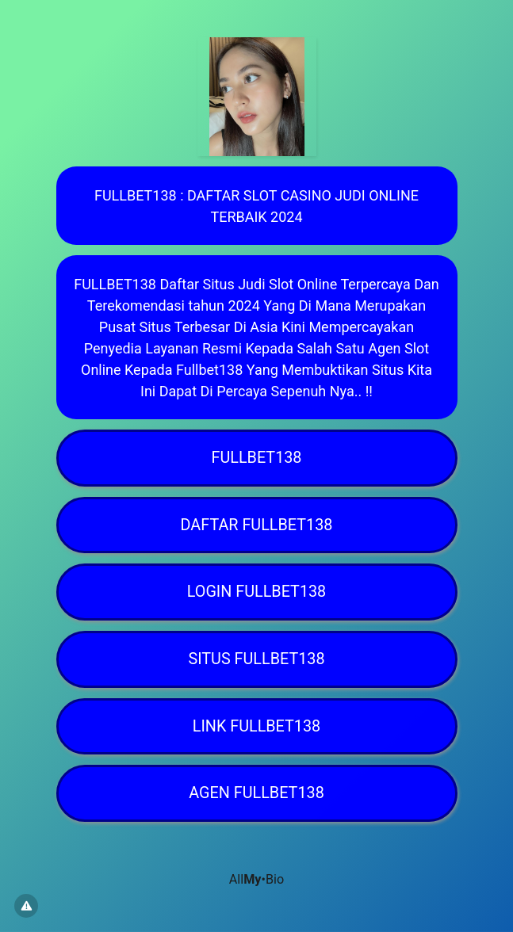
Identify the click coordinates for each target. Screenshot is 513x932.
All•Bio (256, 879)
